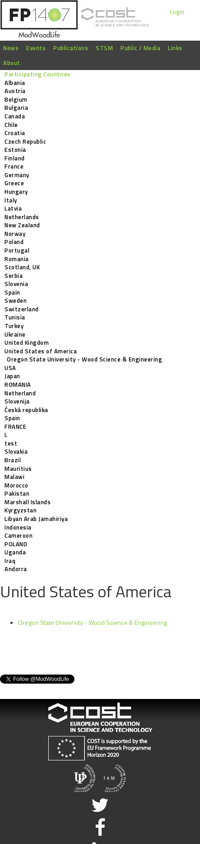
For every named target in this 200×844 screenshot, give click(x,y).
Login (177, 11)
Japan (12, 375)
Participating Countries (38, 74)
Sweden (16, 300)
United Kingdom (27, 342)
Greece (14, 183)
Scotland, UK (22, 267)
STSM (104, 47)
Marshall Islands (28, 501)
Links (175, 47)
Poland (14, 241)
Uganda (15, 552)
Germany (17, 174)
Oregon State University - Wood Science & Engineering (84, 359)
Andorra (16, 568)
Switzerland (22, 309)
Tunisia (15, 317)
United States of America (41, 351)
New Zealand (22, 225)
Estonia (15, 149)
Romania (17, 258)
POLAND (16, 544)
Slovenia (16, 283)
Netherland (20, 393)
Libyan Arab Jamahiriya (36, 518)
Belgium (16, 99)
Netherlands (22, 216)
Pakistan (17, 493)
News (11, 47)
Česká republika (26, 409)
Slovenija (17, 401)
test (11, 443)
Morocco (16, 485)
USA (10, 367)
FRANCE (15, 426)
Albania (15, 82)
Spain (12, 292)
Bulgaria (16, 107)
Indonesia (18, 527)
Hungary (16, 191)
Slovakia (16, 451)
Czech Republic (25, 141)
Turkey (14, 325)
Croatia (15, 132)
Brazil (13, 459)
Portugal (17, 250)
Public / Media (140, 47)
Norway (15, 233)
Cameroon (19, 535)
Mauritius (18, 468)
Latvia (13, 208)
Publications (70, 47)
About (11, 62)
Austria (15, 90)
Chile (11, 124)
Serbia (14, 275)
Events (36, 47)
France (14, 166)
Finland (15, 158)
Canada (15, 116)
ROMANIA (18, 384)
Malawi (14, 476)
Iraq (10, 560)
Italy (11, 200)
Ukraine (15, 334)
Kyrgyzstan (21, 510)
